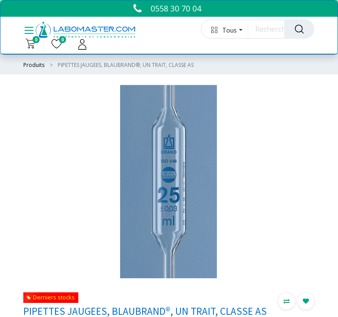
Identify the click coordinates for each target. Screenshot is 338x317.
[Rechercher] (299, 29)
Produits (33, 65)
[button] (225, 29)
